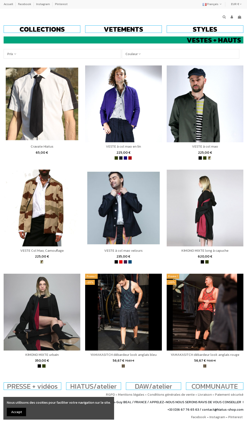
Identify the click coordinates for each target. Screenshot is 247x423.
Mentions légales (131, 394)
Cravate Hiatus (42, 146)
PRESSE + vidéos (32, 386)
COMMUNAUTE (215, 386)
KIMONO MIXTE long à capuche (204, 250)
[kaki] (116, 158)
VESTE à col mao (205, 146)
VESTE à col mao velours (123, 250)
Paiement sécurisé (229, 394)
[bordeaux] (130, 158)
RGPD (110, 394)
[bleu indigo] (125, 158)
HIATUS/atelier (93, 386)
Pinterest (61, 4)
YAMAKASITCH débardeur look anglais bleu (123, 354)
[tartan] (123, 366)
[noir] (200, 158)
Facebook (25, 4)
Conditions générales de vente (171, 394)
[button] (42, 29)
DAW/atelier (153, 386)
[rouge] (121, 262)
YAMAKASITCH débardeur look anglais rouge (205, 354)
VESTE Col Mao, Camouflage (42, 250)
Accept (16, 412)
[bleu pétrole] (130, 262)
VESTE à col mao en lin (123, 146)
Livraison (205, 394)
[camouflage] (209, 158)
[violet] (125, 262)
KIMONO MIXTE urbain (42, 354)
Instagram (43, 4)
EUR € (236, 4)
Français (213, 4)
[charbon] (121, 158)
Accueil (9, 4)
